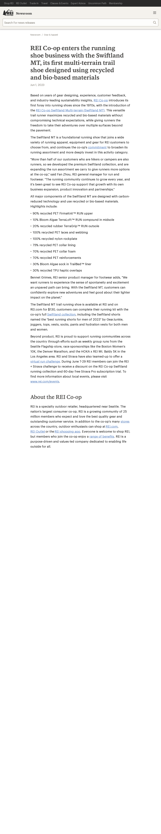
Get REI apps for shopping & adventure (53, 714)
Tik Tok (96, 719)
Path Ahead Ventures (55, 670)
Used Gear (9, 665)
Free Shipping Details (134, 630)
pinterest (112, 719)
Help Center (13, 691)
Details (101, 534)
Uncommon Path (52, 665)
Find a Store (75, 691)
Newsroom (24, 13)
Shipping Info (50, 640)
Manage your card (104, 605)
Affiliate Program (92, 670)
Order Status (50, 625)
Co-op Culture (90, 660)
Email (41, 541)
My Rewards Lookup (15, 630)
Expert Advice (50, 655)
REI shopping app (67, 478)
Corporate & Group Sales (97, 675)
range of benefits (101, 483)
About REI (127, 655)
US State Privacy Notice (95, 740)
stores (125, 468)
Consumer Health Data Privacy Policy (133, 740)
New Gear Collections (16, 660)
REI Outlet (37, 478)
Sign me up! (112, 547)
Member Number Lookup (18, 655)
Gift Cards (88, 630)
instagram (88, 719)
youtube (120, 719)
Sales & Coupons (131, 625)
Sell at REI (88, 665)
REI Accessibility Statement (119, 745)
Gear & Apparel (51, 35)
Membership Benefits (16, 640)
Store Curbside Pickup (56, 635)
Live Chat (135, 691)
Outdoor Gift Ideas (93, 625)
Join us (87, 584)
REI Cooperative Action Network (22, 605)
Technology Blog (131, 670)
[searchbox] (80, 22)
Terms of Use (15, 740)
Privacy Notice (68, 740)
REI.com (112, 473)
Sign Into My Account (16, 625)
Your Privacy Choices (41, 741)
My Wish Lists (11, 635)
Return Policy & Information (59, 630)
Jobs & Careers (91, 655)
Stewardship (129, 675)
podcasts (128, 719)
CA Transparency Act (61, 745)
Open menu (155, 13)
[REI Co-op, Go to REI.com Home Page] (8, 12)
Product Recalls (35, 745)
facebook (104, 719)
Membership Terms (88, 745)
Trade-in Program (13, 670)
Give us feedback (72, 518)
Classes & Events (52, 660)
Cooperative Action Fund (136, 660)
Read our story (12, 584)
